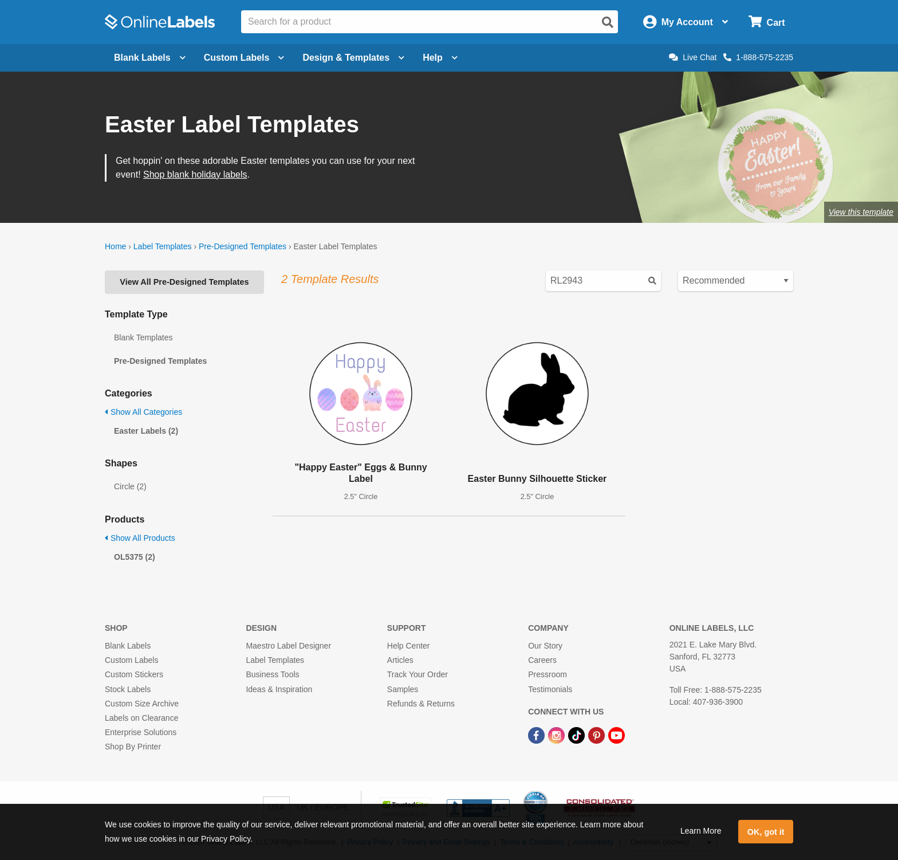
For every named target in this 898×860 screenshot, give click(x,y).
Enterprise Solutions (140, 732)
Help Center (408, 645)
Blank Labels (128, 645)
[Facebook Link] (537, 734)
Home (115, 246)
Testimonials (550, 689)
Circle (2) (130, 486)
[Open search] (607, 22)
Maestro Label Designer (288, 645)
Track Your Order (417, 674)
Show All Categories (143, 412)
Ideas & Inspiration (279, 689)
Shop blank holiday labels (195, 174)
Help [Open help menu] (440, 57)
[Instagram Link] (557, 734)
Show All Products (140, 538)
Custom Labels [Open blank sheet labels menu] (244, 57)
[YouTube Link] (616, 734)
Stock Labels (128, 689)
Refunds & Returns (421, 703)
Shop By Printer (133, 746)
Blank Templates (143, 337)
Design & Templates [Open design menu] (353, 57)
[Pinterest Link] (597, 734)
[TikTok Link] (577, 734)
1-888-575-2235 (758, 57)
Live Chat (692, 57)
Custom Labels (131, 660)
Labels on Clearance (141, 717)
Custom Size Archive (142, 703)
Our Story (545, 645)
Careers (542, 660)
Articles (400, 660)
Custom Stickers (134, 674)
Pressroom (547, 674)
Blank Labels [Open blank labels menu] (150, 57)
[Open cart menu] (766, 22)
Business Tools (272, 674)
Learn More (701, 830)
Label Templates (162, 246)
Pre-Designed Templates (242, 246)
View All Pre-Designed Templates (184, 281)
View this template (861, 212)
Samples (402, 689)
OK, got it (766, 832)
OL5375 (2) (134, 556)
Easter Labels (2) (146, 430)
